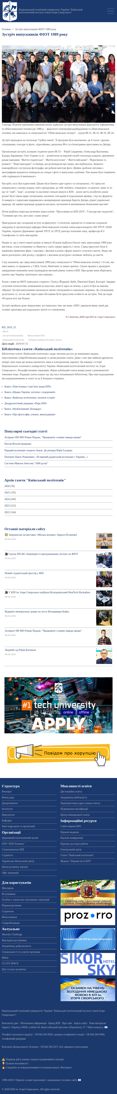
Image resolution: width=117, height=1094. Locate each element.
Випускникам (9, 917)
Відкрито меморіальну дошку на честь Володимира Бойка (37, 611)
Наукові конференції (72, 838)
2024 (7, 499)
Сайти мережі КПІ (71, 826)
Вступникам (8, 894)
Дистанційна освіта (71, 791)
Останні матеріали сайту (24, 529)
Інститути (7, 809)
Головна (6, 29)
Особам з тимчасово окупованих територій (25, 899)
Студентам (8, 911)
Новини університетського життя (45, 340)
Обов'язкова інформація (33, 1023)
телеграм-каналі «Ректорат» (56, 1067)
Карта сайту (80, 1023)
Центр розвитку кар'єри (15, 866)
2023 (7, 505)
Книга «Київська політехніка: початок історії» (29, 397)
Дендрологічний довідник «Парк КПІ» (25, 403)
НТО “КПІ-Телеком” (13, 843)
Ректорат (7, 791)
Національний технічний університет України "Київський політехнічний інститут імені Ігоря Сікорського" (51, 11)
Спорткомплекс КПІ (13, 849)
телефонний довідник (14, 1038)
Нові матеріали (97, 1023)
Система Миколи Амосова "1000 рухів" (26, 463)
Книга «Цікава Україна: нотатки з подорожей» (30, 392)
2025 (7, 492)
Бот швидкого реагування (74, 1046)
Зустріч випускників (13, 335)
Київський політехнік (13, 340)
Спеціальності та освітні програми (21, 952)
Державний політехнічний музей (20, 838)
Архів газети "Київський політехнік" (35, 480)
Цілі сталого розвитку (14, 969)
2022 (7, 512)
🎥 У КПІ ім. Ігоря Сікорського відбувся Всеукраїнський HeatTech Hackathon (47, 592)
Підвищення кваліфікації (74, 809)
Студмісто (7, 855)
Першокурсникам (11, 905)
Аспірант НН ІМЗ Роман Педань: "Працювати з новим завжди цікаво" (43, 437)
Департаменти (10, 803)
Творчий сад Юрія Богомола (20, 650)
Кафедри (7, 820)
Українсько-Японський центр (18, 861)
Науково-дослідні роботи (74, 843)
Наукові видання (70, 832)
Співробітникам (11, 923)
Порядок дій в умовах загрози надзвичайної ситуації (35, 1059)
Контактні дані (10, 1023)
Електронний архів (71, 849)
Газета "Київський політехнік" (77, 855)
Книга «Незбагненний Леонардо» (22, 409)
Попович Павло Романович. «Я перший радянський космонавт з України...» (46, 457)
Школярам (8, 888)
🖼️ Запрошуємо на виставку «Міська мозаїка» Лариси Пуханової (41, 534)
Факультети (8, 814)
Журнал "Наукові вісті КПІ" (76, 861)
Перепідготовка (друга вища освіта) (80, 803)
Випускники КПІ (36, 335)
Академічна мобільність (74, 797)
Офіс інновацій (10, 872)
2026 (7, 486)
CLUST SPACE (10, 963)
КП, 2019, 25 (9, 327)
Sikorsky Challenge (12, 934)
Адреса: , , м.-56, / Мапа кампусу (52, 1027)
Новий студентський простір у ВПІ (24, 573)
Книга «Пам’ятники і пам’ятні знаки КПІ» (27, 386)
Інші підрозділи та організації (18, 826)
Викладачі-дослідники (14, 940)
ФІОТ (5, 331)
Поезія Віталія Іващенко (17, 443)
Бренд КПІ (54, 1023)
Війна (5, 957)
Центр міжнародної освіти (75, 814)
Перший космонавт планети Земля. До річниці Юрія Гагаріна (38, 450)
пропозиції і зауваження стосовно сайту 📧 (57, 1080)
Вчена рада (8, 797)
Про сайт (67, 1023)
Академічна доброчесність (16, 946)
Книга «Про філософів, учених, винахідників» (30, 414)
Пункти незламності (17, 1063)
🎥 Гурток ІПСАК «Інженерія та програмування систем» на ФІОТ (41, 554)
